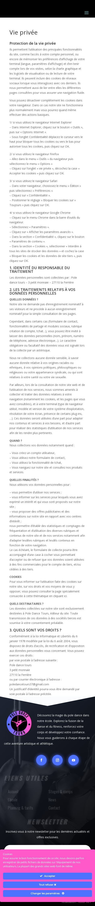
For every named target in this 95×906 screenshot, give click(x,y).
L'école (12, 800)
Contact (54, 808)
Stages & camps (61, 791)
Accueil (13, 791)
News (52, 800)
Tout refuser (47, 884)
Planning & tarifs (20, 808)
